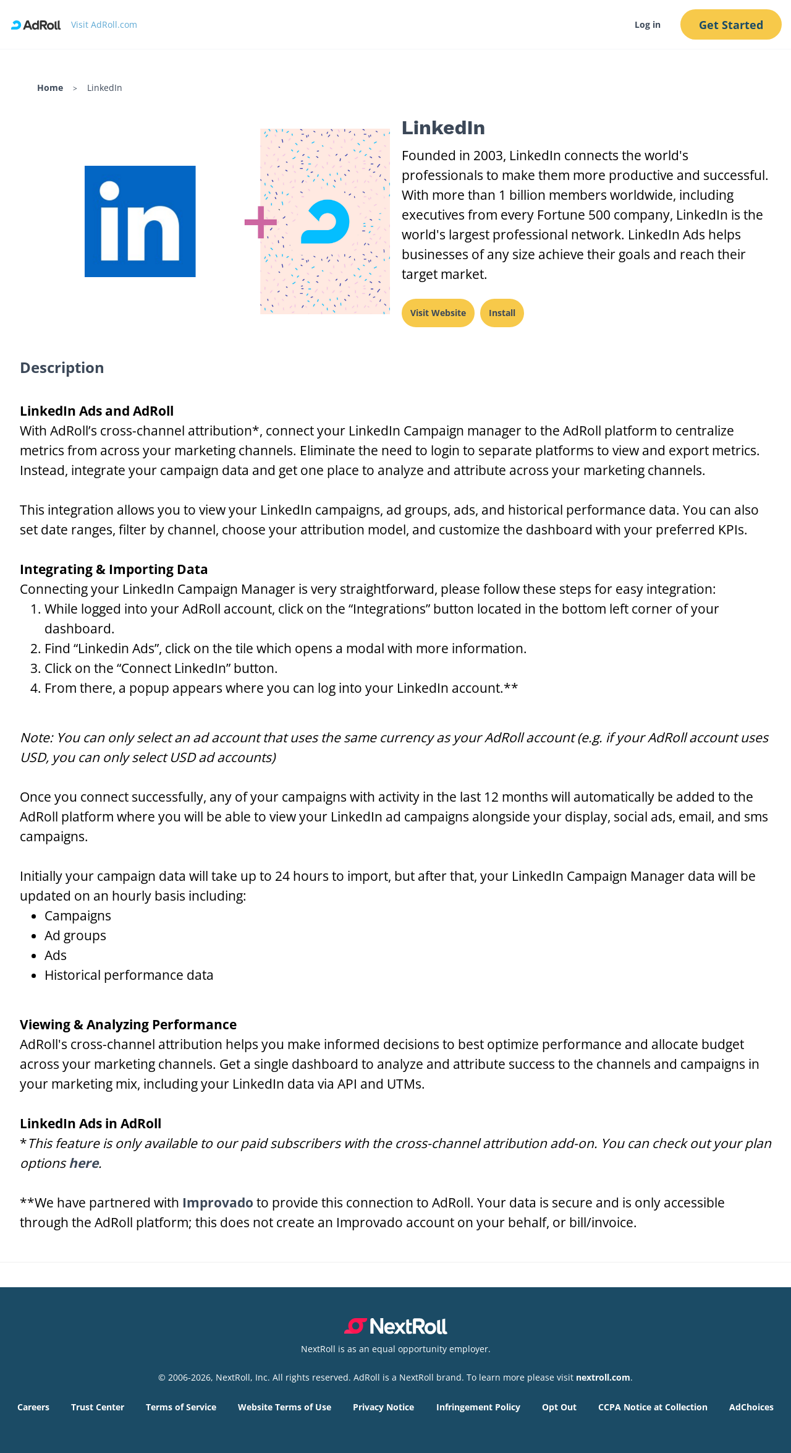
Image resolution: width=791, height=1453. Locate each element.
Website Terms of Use (284, 1407)
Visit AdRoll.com (104, 24)
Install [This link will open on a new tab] (502, 313)
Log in (647, 24)
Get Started (731, 24)
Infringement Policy (478, 1407)
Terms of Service (181, 1407)
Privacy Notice (383, 1407)
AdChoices (751, 1407)
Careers (33, 1407)
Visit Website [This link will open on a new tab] (438, 313)
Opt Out (559, 1407)
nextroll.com (603, 1377)
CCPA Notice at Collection (653, 1407)
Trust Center (97, 1407)
